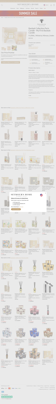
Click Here (21, 206)
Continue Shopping (16, 209)
